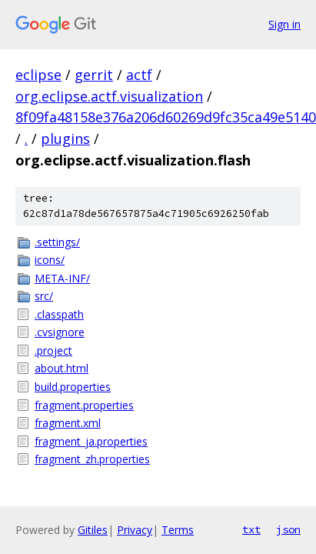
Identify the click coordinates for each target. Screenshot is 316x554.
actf (139, 74)
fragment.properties (84, 405)
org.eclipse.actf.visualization (109, 96)
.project (53, 350)
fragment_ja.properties (91, 441)
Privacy (134, 529)
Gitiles (93, 529)
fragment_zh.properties (92, 459)
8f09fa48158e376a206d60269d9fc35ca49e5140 (165, 117)
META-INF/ (62, 278)
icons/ (50, 259)
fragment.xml (68, 423)
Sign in (284, 24)
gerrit (94, 74)
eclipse (38, 74)
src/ (44, 296)
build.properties (73, 386)
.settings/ (57, 242)
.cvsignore (60, 332)
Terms (177, 529)
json (288, 529)
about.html (61, 368)
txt (251, 529)
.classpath (59, 314)
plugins (65, 138)
